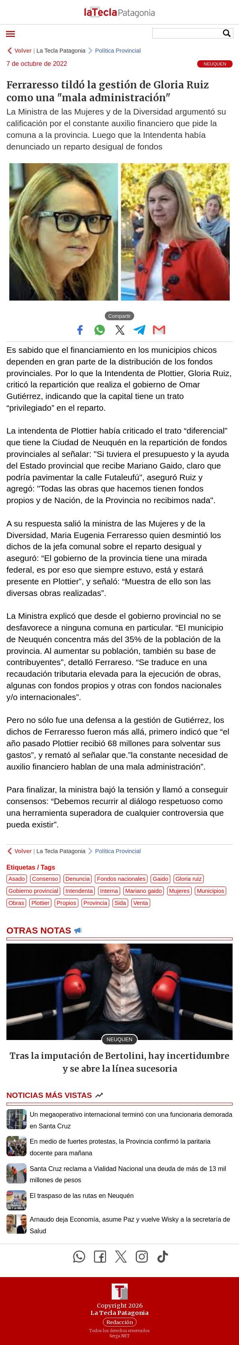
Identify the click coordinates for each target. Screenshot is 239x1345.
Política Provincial (118, 50)
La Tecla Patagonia (61, 50)
